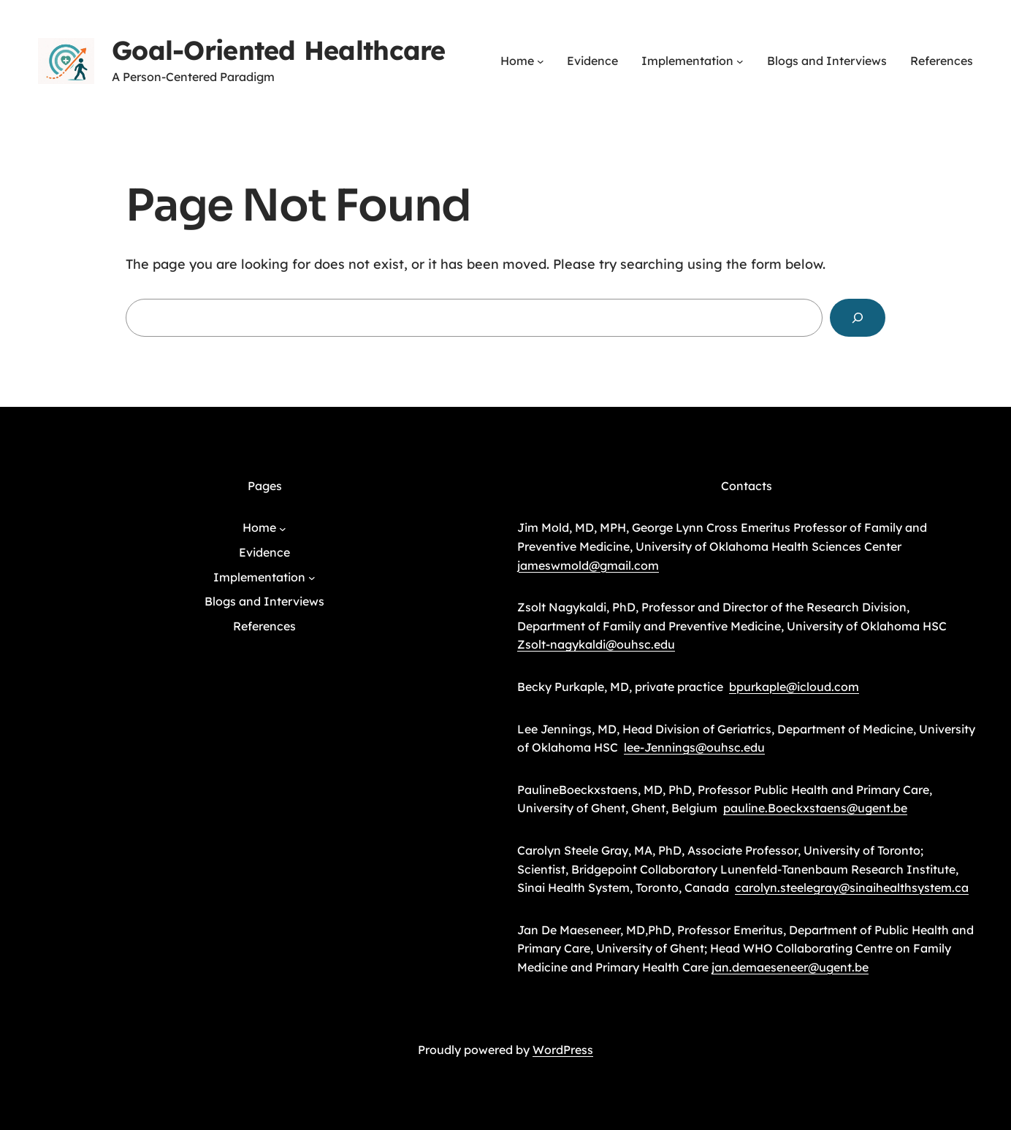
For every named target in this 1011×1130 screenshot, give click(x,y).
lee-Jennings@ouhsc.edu (694, 747)
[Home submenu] (540, 61)
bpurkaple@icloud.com (794, 686)
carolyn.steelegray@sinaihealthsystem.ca (852, 887)
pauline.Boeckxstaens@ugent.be (815, 808)
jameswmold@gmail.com (588, 565)
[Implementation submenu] (740, 61)
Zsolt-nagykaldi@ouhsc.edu (596, 644)
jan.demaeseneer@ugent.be (790, 967)
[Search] (857, 318)
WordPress (563, 1049)
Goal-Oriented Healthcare (279, 50)
